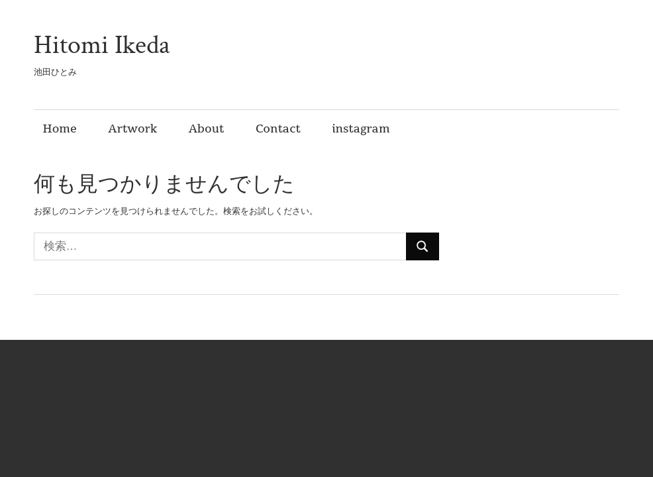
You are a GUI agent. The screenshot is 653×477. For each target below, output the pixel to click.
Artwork (132, 128)
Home (60, 128)
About (207, 128)
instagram (360, 128)
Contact (278, 128)
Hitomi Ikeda (102, 45)
